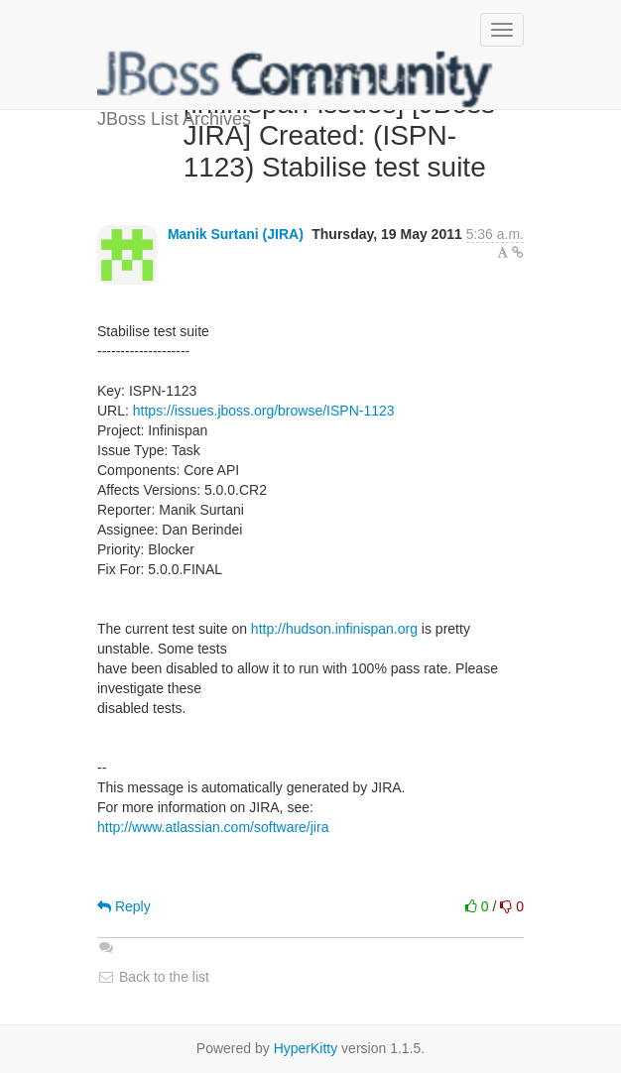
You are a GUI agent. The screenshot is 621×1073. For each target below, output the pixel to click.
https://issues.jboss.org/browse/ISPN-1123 (264, 410)
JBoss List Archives (295, 79)
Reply (124, 906)
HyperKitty (306, 1048)
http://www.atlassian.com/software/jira (212, 827)
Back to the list (153, 977)
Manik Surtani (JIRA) (236, 234)
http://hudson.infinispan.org (334, 629)
